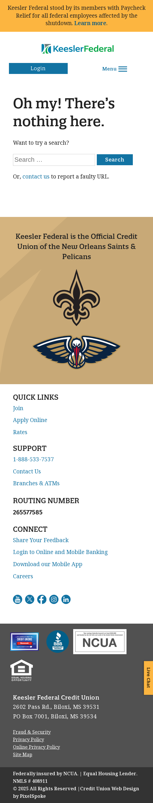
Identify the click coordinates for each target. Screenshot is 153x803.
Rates (20, 432)
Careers (23, 576)
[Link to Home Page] (76, 45)
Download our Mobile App (47, 564)
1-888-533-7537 (33, 459)
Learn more (90, 23)
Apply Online (30, 420)
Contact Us (27, 471)
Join (18, 408)
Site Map (22, 754)
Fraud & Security (32, 732)
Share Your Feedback (41, 540)
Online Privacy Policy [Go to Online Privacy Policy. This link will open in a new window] (36, 747)
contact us (36, 177)
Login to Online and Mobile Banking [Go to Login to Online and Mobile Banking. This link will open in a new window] (60, 552)
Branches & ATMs (36, 483)
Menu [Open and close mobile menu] (114, 69)
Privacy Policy (28, 739)
